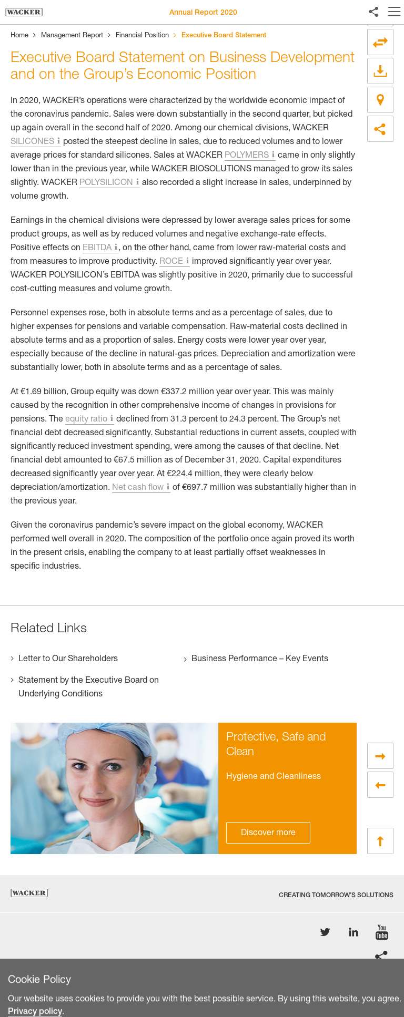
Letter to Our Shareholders (68, 659)
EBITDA (97, 248)
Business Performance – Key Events (259, 659)
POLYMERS (247, 156)
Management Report (72, 36)
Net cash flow (138, 488)
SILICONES (32, 142)
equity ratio (86, 420)
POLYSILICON (106, 183)
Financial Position (142, 36)
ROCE (171, 262)
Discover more (268, 833)
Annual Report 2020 (203, 13)
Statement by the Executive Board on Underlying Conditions (88, 688)
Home (19, 36)
